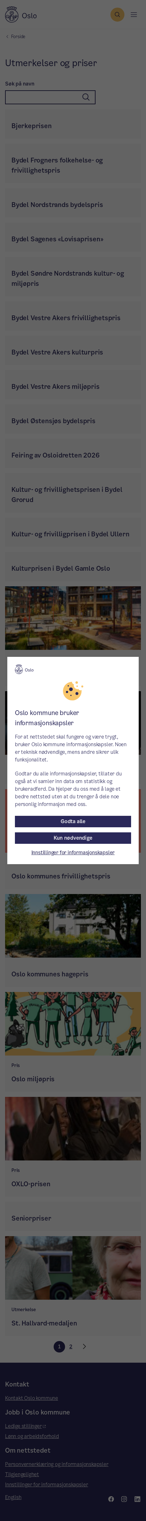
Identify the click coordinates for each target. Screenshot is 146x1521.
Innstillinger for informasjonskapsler (73, 852)
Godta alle (73, 821)
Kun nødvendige (73, 838)
